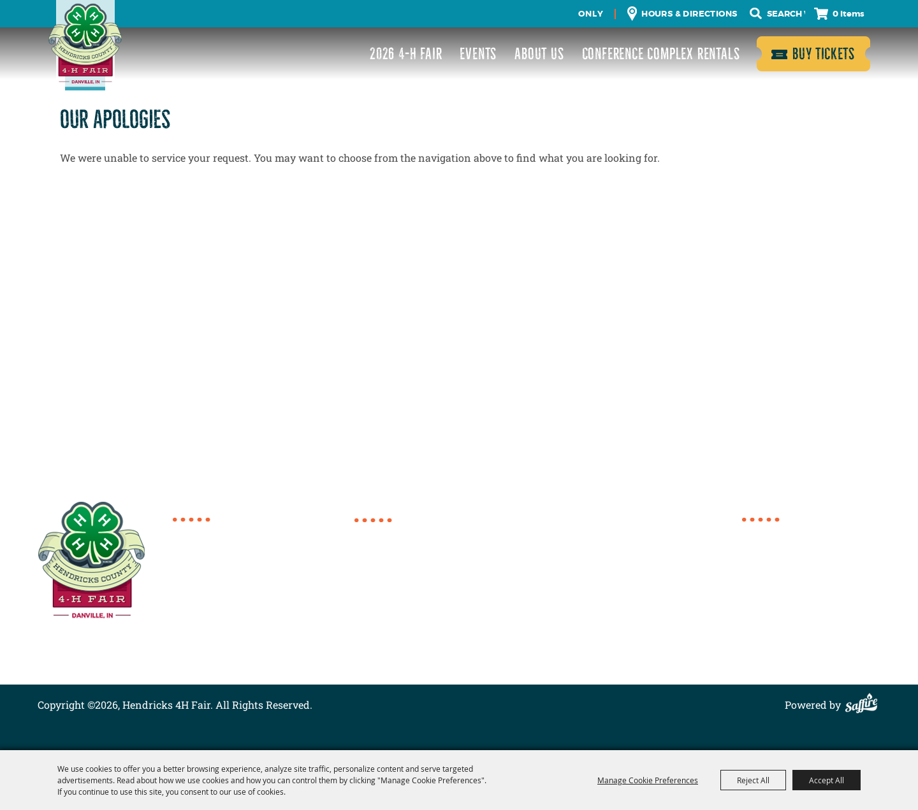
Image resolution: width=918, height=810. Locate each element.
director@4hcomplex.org (247, 591)
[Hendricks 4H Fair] (85, 45)
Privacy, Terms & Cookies (802, 639)
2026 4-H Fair (406, 54)
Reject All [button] (753, 780)
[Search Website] (786, 14)
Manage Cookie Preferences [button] (647, 780)
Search (756, 14)
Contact (761, 609)
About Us (539, 54)
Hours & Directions (689, 13)
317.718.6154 (217, 534)
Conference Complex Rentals (661, 54)
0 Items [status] (848, 13)
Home (756, 532)
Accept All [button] (826, 780)
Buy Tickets (823, 54)
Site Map (762, 624)
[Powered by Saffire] (864, 704)
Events (478, 54)
